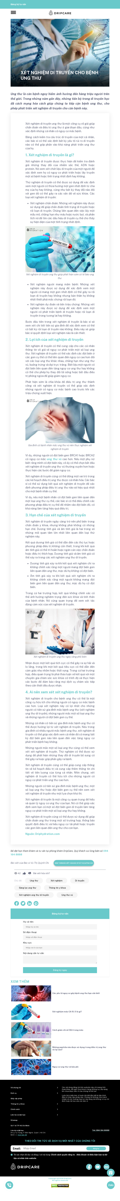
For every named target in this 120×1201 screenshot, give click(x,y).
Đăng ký (96, 1148)
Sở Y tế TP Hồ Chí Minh (20, 1125)
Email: (17, 1148)
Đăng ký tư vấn (18, 4)
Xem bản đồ (22, 1135)
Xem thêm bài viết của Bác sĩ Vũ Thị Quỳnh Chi (74, 863)
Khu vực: (27, 942)
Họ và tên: (28, 921)
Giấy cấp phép (16, 1098)
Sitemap (14, 1120)
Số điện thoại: (30, 932)
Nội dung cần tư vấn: (33, 953)
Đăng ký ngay (60, 970)
